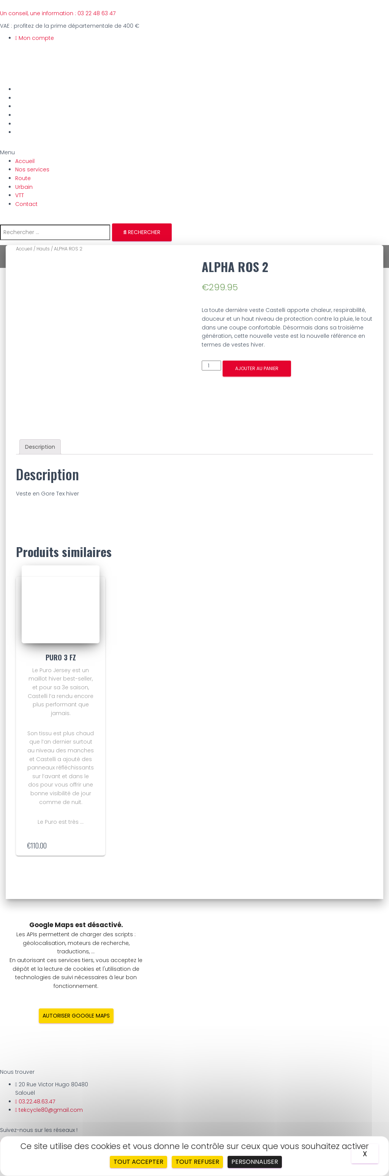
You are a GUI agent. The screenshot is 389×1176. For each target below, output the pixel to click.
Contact (28, 132)
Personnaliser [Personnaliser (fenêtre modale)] (254, 1161)
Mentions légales (38, 1109)
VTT (21, 124)
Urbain (25, 115)
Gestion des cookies (43, 1127)
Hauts (43, 248)
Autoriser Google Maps (76, 974)
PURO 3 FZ (61, 616)
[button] (194, 152)
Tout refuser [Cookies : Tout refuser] (197, 1161)
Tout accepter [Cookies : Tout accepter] (138, 1161)
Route (24, 106)
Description (40, 405)
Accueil (26, 89)
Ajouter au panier (256, 368)
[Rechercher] (142, 232)
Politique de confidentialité (51, 1118)
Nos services (34, 98)
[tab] (40, 405)
